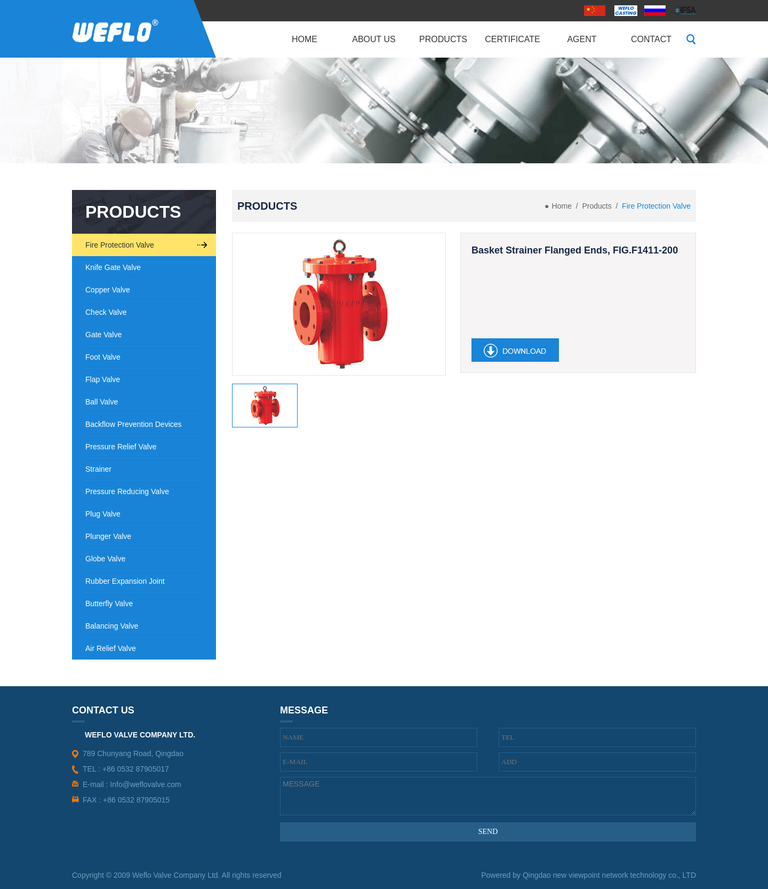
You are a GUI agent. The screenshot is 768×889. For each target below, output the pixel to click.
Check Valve (106, 312)
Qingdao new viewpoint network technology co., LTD (609, 875)
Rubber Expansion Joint (125, 581)
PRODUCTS (133, 211)
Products (596, 206)
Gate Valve (103, 334)
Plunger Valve (108, 536)
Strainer (98, 469)
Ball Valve (101, 402)
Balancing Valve (111, 626)
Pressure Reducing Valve (127, 491)
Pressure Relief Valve (121, 446)
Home (562, 206)
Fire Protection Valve (119, 245)
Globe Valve (105, 558)
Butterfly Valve (109, 603)
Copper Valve (107, 289)
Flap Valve (102, 379)
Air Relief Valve (110, 648)
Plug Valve (103, 514)
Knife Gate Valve (113, 267)
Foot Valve (103, 357)
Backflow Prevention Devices (133, 424)
